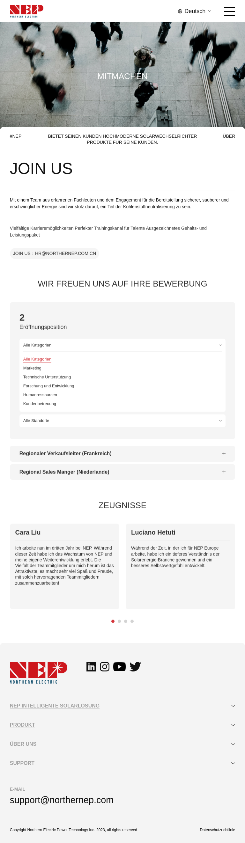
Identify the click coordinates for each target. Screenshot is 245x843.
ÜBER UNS (23, 744)
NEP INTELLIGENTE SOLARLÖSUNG (55, 705)
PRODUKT (22, 725)
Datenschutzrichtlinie (217, 830)
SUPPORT (22, 763)
